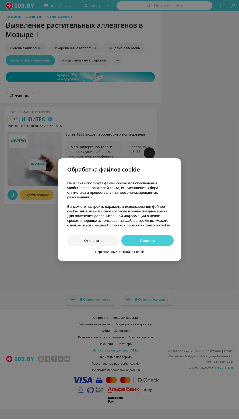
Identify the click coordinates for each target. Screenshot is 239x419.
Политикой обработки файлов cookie (138, 225)
